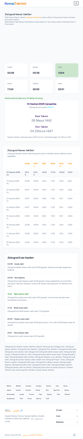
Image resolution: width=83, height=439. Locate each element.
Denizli (37, 390)
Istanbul (28, 386)
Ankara (48, 386)
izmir (57, 386)
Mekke (9, 386)
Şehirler (33, 435)
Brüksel (67, 394)
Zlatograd (28, 17)
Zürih (47, 398)
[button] (77, 410)
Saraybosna (11, 398)
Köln (47, 390)
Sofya (29, 398)
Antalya (28, 390)
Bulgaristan (37, 17)
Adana (9, 390)
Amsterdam (11, 394)
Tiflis (21, 398)
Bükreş (38, 398)
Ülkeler (40, 435)
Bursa (65, 386)
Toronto (31, 394)
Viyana (66, 390)
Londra (21, 394)
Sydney (49, 394)
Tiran (58, 394)
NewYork (56, 390)
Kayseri (18, 390)
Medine (18, 386)
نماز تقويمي (26, 435)
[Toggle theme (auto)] (74, 435)
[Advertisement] (41, 44)
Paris (40, 394)
